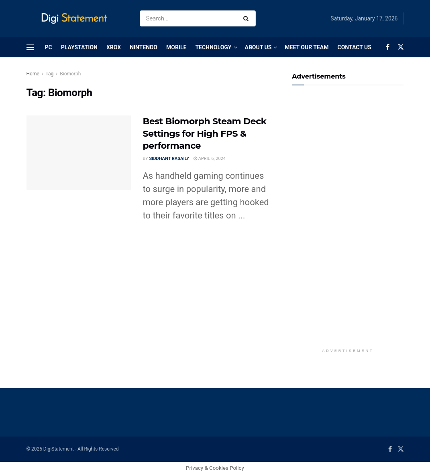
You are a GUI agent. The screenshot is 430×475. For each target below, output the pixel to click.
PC (48, 47)
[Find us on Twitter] (400, 47)
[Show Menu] (30, 47)
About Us (258, 47)
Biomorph (70, 74)
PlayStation (79, 47)
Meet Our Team (306, 47)
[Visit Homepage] (76, 18)
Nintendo (143, 47)
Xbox (113, 47)
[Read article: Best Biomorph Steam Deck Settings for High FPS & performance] (78, 152)
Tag (50, 74)
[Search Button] (247, 18)
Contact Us (354, 47)
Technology (213, 47)
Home (32, 74)
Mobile (176, 47)
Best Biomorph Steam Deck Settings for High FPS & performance (205, 134)
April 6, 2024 (210, 158)
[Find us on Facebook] (387, 47)
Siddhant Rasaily (169, 158)
